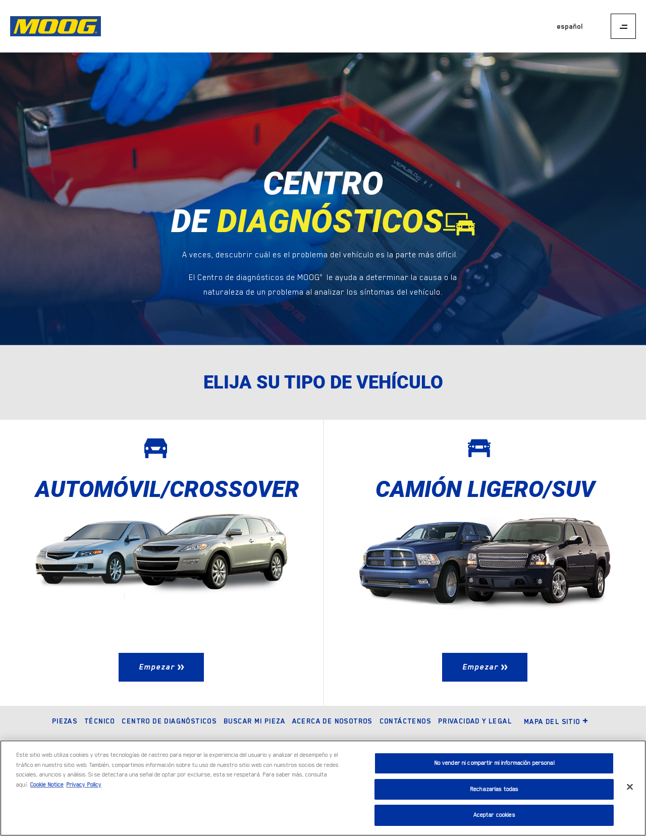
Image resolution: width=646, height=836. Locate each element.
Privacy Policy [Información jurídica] (83, 785)
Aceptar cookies (494, 815)
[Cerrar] (630, 787)
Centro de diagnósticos (169, 721)
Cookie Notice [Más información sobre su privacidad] (47, 785)
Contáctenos (405, 721)
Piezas (64, 721)
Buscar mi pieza (254, 721)
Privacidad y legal (475, 721)
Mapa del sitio (556, 721)
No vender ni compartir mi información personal (494, 763)
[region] (323, 788)
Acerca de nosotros (332, 721)
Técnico (99, 721)
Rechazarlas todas (494, 789)
